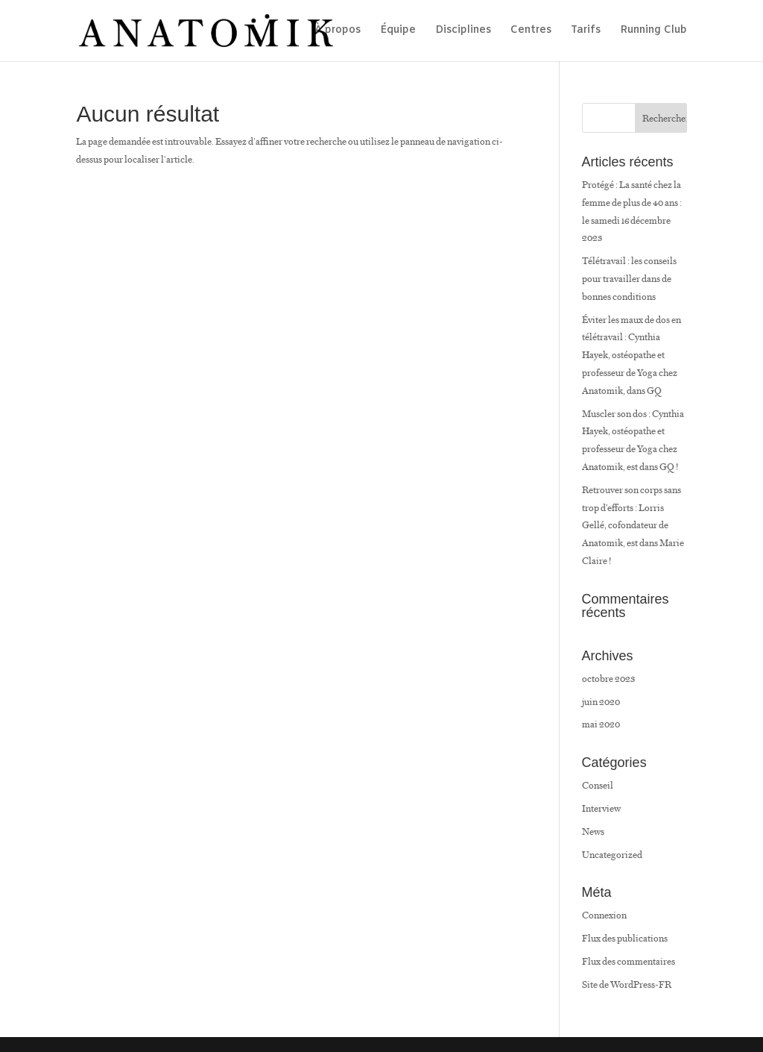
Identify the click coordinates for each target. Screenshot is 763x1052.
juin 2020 (601, 701)
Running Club (653, 31)
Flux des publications (625, 938)
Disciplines (463, 31)
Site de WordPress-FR (626, 984)
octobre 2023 (608, 678)
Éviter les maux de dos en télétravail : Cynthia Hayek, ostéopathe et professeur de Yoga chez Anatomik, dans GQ (631, 355)
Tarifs (586, 31)
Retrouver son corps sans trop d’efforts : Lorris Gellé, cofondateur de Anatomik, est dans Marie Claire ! (633, 525)
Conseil (597, 785)
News (593, 831)
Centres (530, 31)
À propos (337, 31)
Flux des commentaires (628, 961)
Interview (601, 808)
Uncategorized (612, 854)
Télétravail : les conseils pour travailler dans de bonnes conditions (629, 278)
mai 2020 (601, 724)
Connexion (604, 915)
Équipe (398, 31)
